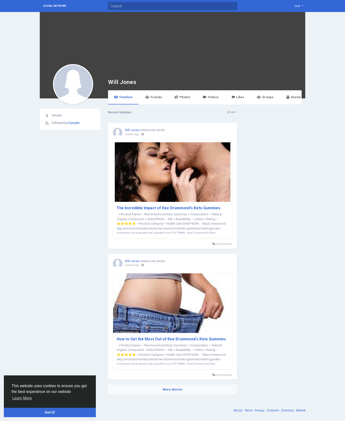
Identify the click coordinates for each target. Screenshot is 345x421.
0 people (74, 123)
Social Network (54, 5)
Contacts (273, 410)
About (238, 410)
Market (300, 410)
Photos (182, 97)
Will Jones (122, 81)
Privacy (260, 410)
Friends (153, 97)
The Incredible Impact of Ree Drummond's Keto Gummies (168, 208)
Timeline (123, 97)
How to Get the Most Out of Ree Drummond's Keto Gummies (171, 339)
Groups (265, 97)
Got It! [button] (50, 412)
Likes (237, 97)
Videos (210, 97)
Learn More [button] (22, 398)
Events (293, 97)
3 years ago (132, 134)
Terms (248, 410)
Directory (287, 410)
